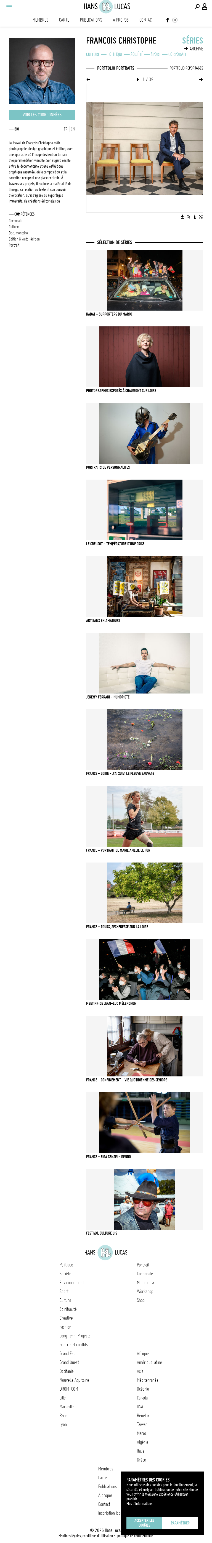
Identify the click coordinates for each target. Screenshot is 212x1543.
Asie (140, 1371)
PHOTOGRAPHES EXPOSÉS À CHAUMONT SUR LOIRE (121, 390)
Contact (146, 20)
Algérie (142, 1442)
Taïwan (142, 1424)
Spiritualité (68, 1309)
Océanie (143, 1389)
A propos (121, 20)
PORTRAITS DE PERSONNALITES (108, 467)
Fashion (65, 1327)
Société (137, 54)
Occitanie (67, 1371)
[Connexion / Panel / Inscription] (205, 7)
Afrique (143, 1353)
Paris (63, 1415)
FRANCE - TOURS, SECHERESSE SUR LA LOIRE (117, 927)
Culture (93, 54)
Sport (156, 54)
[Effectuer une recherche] (197, 7)
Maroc (142, 1433)
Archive (196, 49)
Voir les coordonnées (42, 114)
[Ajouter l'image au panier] (188, 216)
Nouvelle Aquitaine (74, 1380)
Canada (142, 1398)
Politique (115, 54)
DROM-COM (69, 1389)
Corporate (177, 54)
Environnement (72, 1282)
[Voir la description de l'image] (194, 216)
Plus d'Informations (139, 1503)
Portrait (143, 1265)
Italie (140, 1451)
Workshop (145, 1291)
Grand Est (67, 1353)
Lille (63, 1398)
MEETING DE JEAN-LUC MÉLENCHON (111, 1003)
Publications (91, 20)
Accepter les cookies (144, 1523)
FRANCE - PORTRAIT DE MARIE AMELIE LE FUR (118, 850)
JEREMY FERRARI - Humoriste (107, 697)
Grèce (141, 1460)
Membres (40, 20)
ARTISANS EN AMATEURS (103, 620)
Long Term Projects (75, 1336)
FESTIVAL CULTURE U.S (101, 1233)
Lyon (63, 1424)
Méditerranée (147, 1380)
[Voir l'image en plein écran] (200, 216)
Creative (66, 1318)
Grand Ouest (69, 1362)
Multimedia (145, 1282)
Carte (64, 20)
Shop (141, 1300)
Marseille (67, 1406)
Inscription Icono (111, 1513)
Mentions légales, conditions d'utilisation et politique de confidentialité (106, 1535)
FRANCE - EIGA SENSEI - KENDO (108, 1157)
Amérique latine (149, 1362)
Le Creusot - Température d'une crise (115, 544)
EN (73, 129)
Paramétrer (180, 1523)
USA (140, 1406)
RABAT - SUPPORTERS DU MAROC (109, 314)
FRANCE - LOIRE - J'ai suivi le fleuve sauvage (120, 773)
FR (66, 129)
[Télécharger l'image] (182, 216)
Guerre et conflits (74, 1344)
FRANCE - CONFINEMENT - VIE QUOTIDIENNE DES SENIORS (126, 1080)
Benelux (143, 1415)
